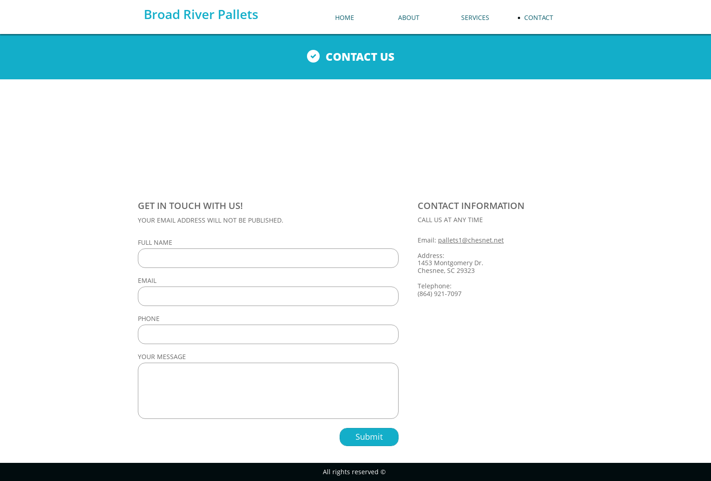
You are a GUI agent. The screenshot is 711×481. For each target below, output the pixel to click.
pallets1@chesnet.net (471, 240)
